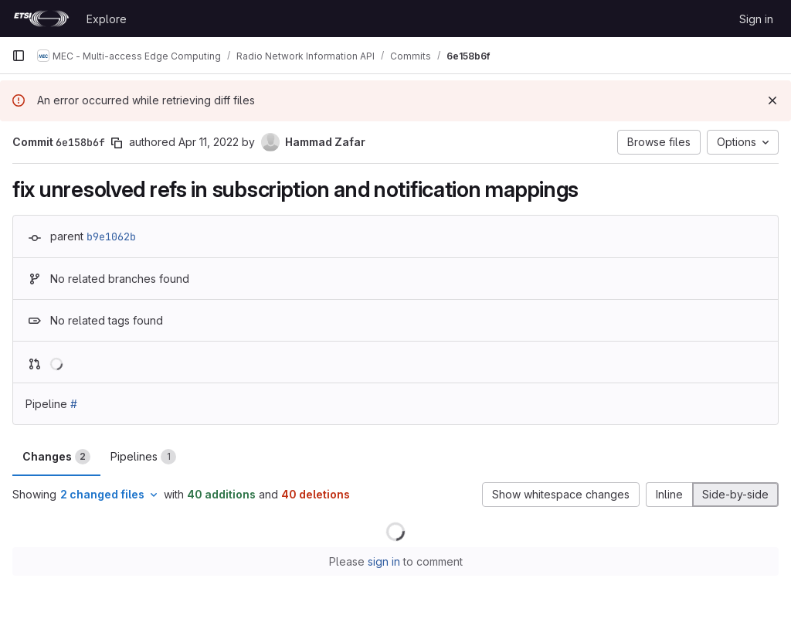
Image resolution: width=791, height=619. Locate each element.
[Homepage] (41, 18)
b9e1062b (111, 236)
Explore (107, 19)
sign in (384, 561)
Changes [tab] (56, 456)
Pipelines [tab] (143, 456)
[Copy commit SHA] (116, 143)
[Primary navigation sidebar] (18, 55)
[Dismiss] (772, 100)
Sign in (756, 19)
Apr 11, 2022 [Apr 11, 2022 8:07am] (208, 141)
